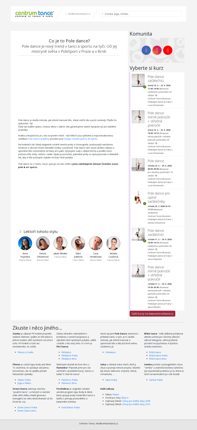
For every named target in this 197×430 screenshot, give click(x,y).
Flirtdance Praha (69, 355)
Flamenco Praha (69, 379)
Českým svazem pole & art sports (80, 138)
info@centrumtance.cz (77, 13)
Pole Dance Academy (39, 138)
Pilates (116, 394)
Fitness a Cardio (26, 352)
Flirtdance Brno (69, 358)
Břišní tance (155, 352)
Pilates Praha (24, 379)
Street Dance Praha (27, 407)
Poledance (110, 352)
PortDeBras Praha (70, 407)
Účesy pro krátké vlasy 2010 (136, 404)
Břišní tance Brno (158, 358)
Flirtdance (66, 352)
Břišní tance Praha (158, 355)
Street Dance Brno (27, 410)
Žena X (125, 397)
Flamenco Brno (69, 383)
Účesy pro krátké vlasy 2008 (136, 400)
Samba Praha (156, 379)
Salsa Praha (111, 379)
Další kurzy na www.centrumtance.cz (152, 313)
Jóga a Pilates (24, 383)
